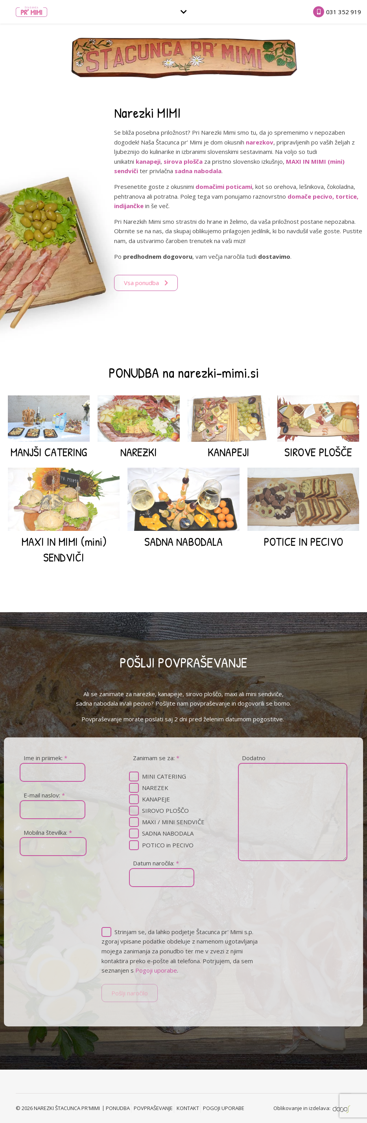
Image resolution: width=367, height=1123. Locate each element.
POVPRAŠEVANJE (153, 1108)
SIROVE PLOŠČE (318, 452)
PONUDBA (118, 1108)
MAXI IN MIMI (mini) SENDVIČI (64, 549)
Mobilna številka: (48, 832)
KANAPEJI (228, 452)
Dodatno (254, 758)
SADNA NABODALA (183, 541)
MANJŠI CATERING (48, 452)
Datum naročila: (156, 863)
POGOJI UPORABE (223, 1108)
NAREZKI (138, 452)
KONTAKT (188, 1108)
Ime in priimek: (45, 758)
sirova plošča (183, 161)
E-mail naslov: (44, 795)
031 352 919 (343, 12)
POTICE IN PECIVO (303, 541)
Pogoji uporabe (156, 970)
